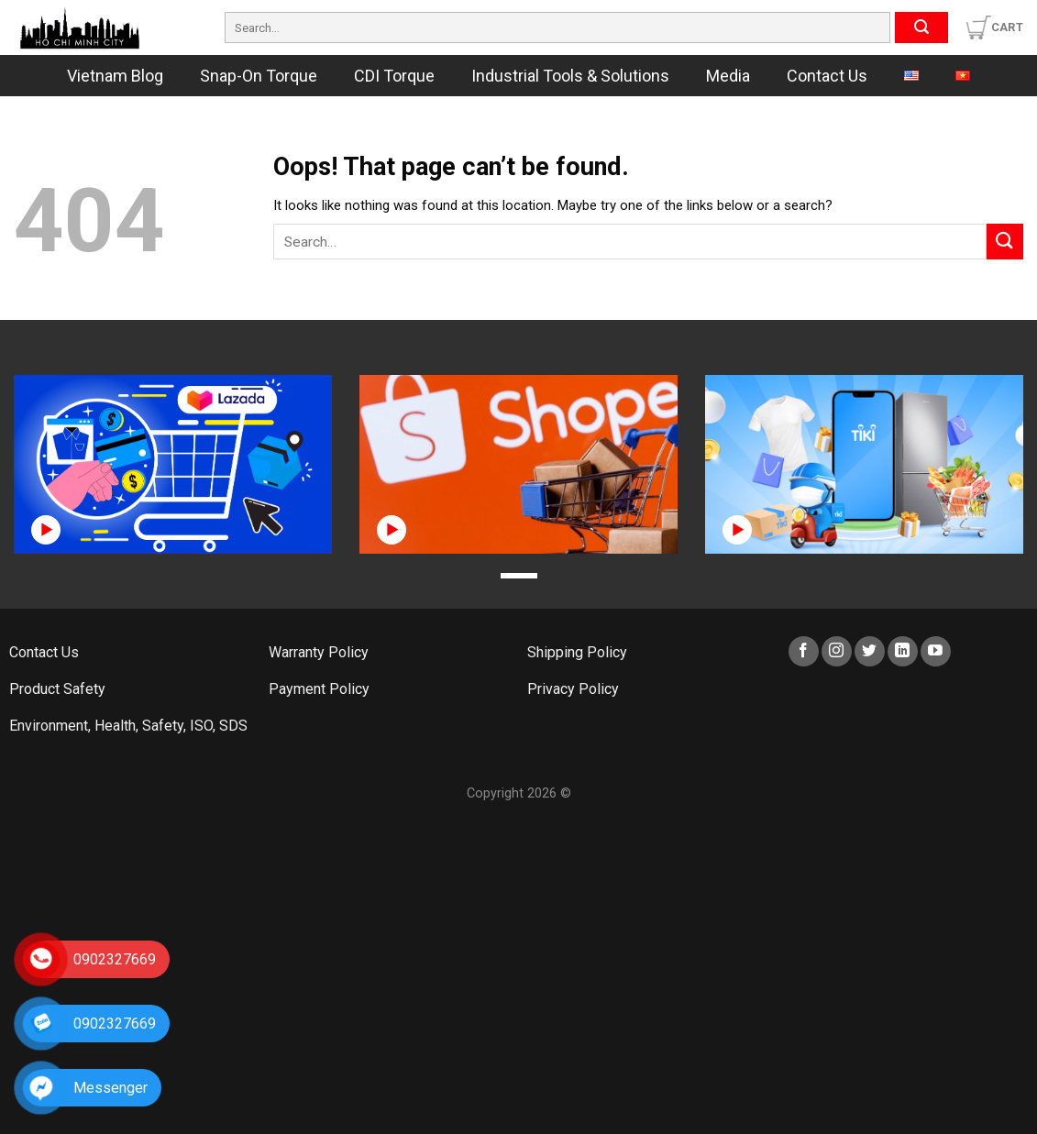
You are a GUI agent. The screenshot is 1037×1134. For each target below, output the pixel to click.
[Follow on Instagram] (837, 651)
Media (728, 75)
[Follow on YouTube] (936, 651)
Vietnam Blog (115, 75)
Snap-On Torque (258, 75)
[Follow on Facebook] (804, 651)
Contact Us (827, 75)
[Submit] (921, 27)
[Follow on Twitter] (870, 651)
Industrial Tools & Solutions (570, 75)
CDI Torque (394, 75)
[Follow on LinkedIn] (903, 651)
